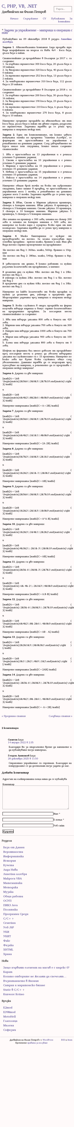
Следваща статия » (60, 716)
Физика (8, 945)
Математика (12, 883)
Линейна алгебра (15, 874)
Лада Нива (10, 869)
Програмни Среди (15, 914)
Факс (6, 940)
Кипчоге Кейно (13, 994)
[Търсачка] (62, 8)
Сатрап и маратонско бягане (24, 985)
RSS (63, 1040)
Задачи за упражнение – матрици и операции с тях (37, 31)
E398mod (9, 1012)
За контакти (65, 20)
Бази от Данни (14, 847)
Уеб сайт (58, 825)
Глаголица (10, 1021)
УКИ (6, 932)
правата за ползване (37, 1043)
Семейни (9, 923)
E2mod (7, 1007)
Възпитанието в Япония (20, 981)
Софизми (9, 1030)
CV (44, 18)
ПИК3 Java (10, 905)
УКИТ (7, 936)
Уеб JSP (8, 927)
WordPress (48, 1040)
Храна (7, 954)
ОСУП (7, 900)
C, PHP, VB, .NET (19, 6)
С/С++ (8, 918)
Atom (69, 1040)
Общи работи (13, 896)
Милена (8, 1025)
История (9, 860)
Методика (10, 887)
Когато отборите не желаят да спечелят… (34, 976)
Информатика (13, 856)
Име (55, 813)
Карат (7, 972)
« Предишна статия (14, 716)
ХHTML (8, 949)
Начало (14, 18)
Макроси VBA (12, 878)
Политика (10, 909)
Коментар (8, 784)
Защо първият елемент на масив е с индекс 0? (36, 967)
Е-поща (57, 819)
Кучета (8, 865)
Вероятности (13, 852)
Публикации (58, 18)
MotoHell (9, 1016)
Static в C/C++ (14, 989)
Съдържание (30, 18)
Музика (8, 892)
